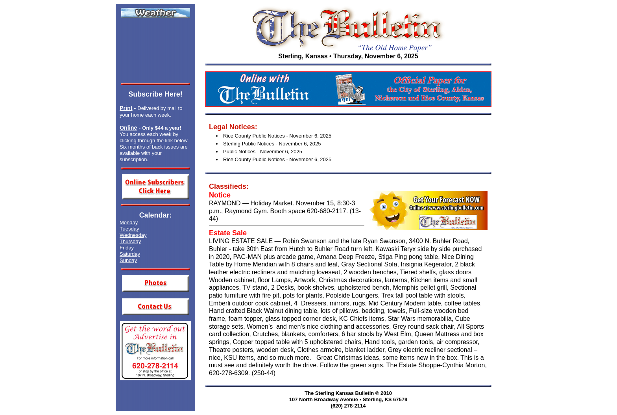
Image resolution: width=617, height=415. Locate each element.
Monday (129, 222)
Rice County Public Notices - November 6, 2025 (277, 136)
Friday (127, 248)
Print (126, 108)
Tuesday (129, 229)
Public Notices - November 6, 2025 (262, 151)
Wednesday (133, 235)
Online (128, 128)
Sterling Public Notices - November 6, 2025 (272, 144)
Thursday (130, 241)
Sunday (128, 260)
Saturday (130, 254)
